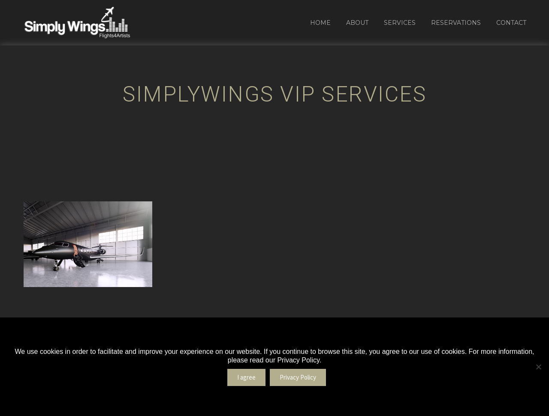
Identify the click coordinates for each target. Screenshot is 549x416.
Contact (511, 23)
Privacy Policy (298, 377)
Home (320, 23)
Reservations (456, 23)
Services (400, 23)
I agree (246, 377)
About (357, 23)
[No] (538, 366)
